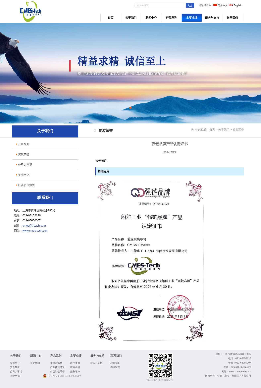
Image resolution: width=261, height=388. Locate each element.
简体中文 (220, 5)
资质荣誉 (23, 154)
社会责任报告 (26, 185)
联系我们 (232, 17)
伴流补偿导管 (57, 371)
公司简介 (23, 144)
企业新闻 (35, 363)
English (235, 5)
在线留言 (115, 367)
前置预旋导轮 (57, 367)
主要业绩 (191, 17)
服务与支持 (212, 17)
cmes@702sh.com (34, 225)
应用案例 (75, 363)
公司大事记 (25, 164)
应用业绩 (75, 367)
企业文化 (23, 174)
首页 (110, 17)
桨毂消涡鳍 (56, 363)
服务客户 (75, 371)
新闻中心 (151, 17)
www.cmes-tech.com (35, 230)
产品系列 (171, 17)
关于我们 (131, 17)
